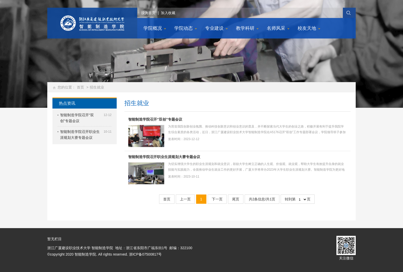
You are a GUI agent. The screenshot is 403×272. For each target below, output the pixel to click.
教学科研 (245, 28)
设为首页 (148, 13)
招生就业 (97, 87)
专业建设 (214, 28)
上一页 (185, 199)
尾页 (235, 199)
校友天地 (307, 28)
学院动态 (183, 28)
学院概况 (152, 28)
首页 (80, 87)
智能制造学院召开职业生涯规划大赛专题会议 (164, 157)
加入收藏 (168, 13)
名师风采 (276, 28)
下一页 (217, 199)
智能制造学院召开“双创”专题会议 (155, 119)
